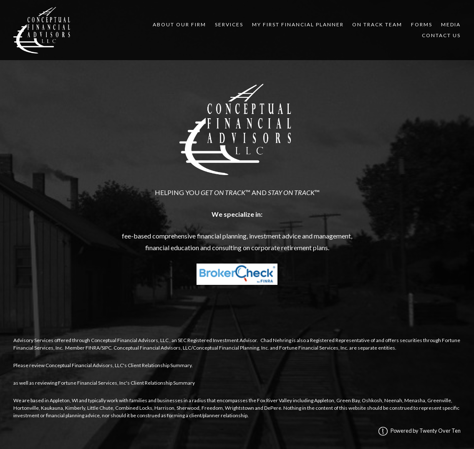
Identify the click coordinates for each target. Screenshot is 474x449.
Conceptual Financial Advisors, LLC (130, 340)
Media (451, 24)
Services (229, 24)
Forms (421, 24)
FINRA (93, 348)
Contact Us (441, 35)
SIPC (106, 348)
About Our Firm (179, 24)
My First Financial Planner (298, 24)
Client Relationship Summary (160, 365)
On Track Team (377, 24)
